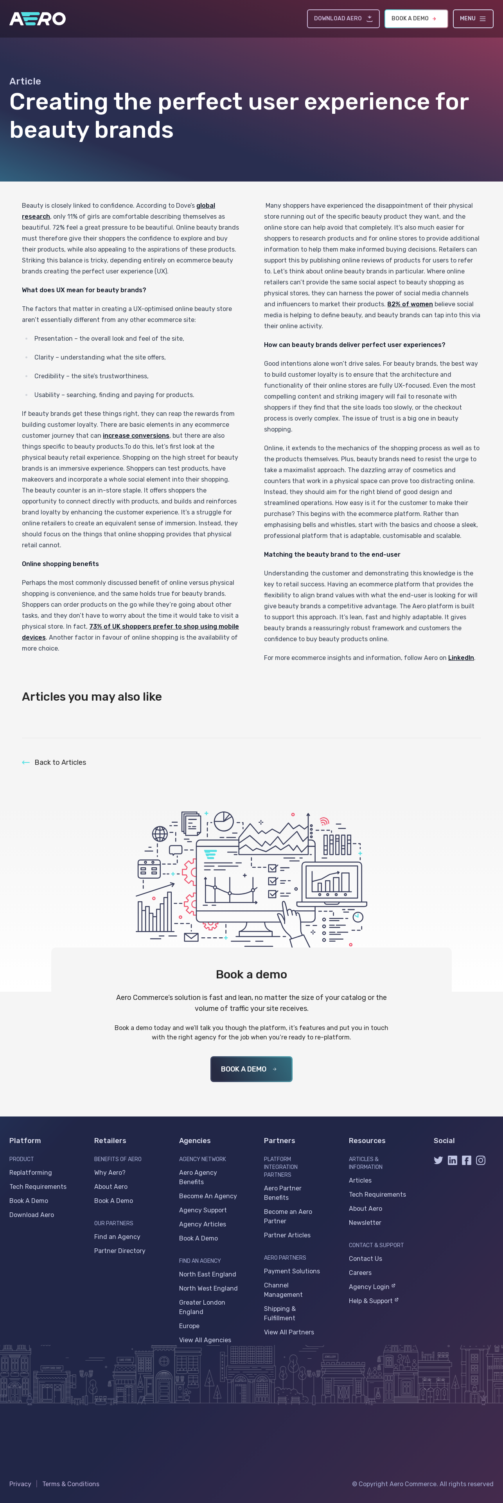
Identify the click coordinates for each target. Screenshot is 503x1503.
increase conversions (136, 435)
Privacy (20, 1484)
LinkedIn (461, 658)
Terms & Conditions (70, 1484)
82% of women (410, 304)
